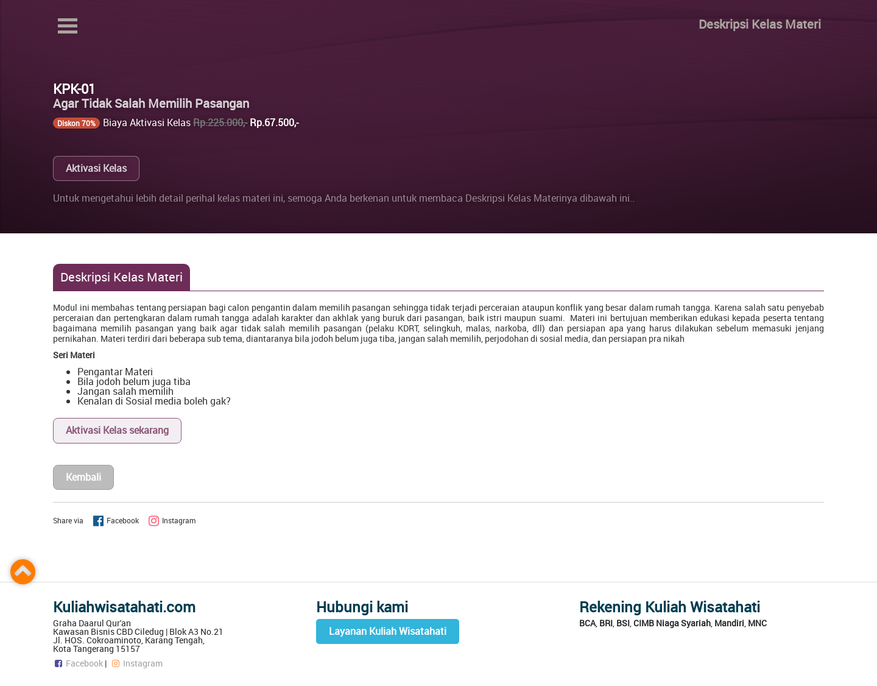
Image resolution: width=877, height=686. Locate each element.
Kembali (83, 477)
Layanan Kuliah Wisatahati (387, 631)
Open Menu (67, 26)
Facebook (78, 663)
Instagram (136, 663)
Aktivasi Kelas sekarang (117, 430)
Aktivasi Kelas (96, 168)
